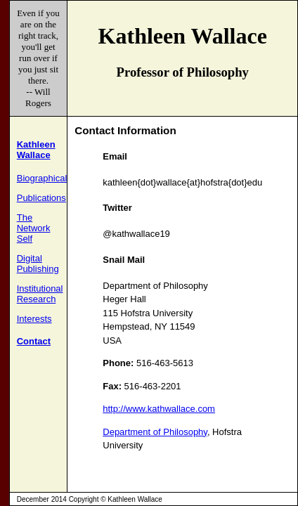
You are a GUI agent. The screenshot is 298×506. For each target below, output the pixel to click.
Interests (34, 318)
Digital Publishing (38, 263)
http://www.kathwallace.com (159, 408)
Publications (41, 198)
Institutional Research (40, 293)
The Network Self (34, 228)
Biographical (42, 178)
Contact (34, 341)
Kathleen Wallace (36, 149)
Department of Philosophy (155, 432)
